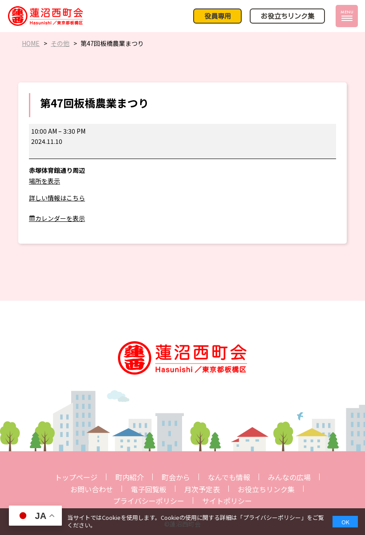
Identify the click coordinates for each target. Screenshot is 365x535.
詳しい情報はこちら (57, 197)
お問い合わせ (91, 489)
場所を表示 (44, 180)
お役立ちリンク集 (266, 489)
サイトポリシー (227, 500)
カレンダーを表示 (60, 218)
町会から (176, 477)
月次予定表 (202, 489)
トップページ (76, 477)
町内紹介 (129, 477)
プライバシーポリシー (148, 500)
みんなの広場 (289, 477)
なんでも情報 (229, 477)
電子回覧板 (148, 489)
